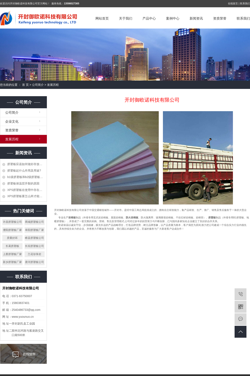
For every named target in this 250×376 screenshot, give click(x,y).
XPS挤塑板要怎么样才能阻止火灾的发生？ (26, 196)
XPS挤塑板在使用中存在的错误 (26, 190)
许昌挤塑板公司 (12, 221)
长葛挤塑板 (12, 246)
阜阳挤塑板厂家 (34, 230)
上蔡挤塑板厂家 (12, 254)
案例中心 (172, 18)
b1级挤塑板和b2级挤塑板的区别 (26, 177)
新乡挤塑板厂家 (12, 262)
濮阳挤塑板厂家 (12, 230)
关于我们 (125, 18)
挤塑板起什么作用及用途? (24, 170)
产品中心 (149, 18)
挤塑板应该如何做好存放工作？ (26, 164)
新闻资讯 (196, 18)
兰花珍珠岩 (34, 254)
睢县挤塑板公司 (34, 237)
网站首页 (102, 18)
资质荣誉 (219, 18)
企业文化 (12, 121)
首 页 (25, 84)
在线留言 (233, 3)
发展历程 (12, 139)
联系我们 (245, 3)
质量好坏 (12, 237)
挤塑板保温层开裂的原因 (23, 183)
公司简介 (38, 84)
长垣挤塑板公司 (34, 246)
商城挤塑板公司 (34, 221)
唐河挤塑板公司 (34, 262)
